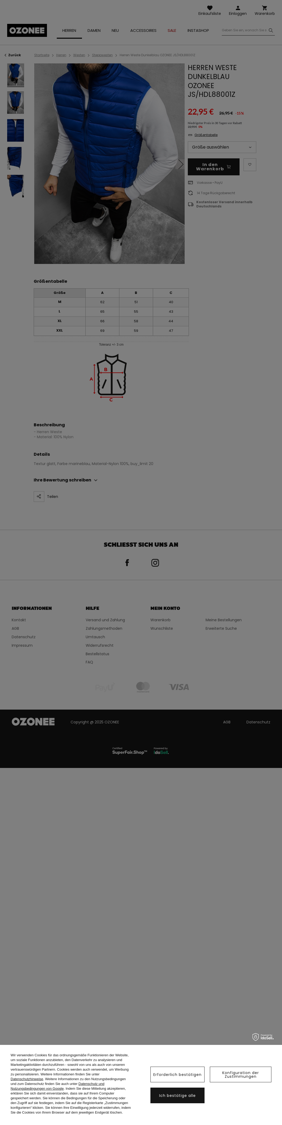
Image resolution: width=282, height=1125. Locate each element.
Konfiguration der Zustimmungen (240, 1074)
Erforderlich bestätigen (177, 1074)
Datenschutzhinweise (27, 1079)
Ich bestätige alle (177, 1095)
